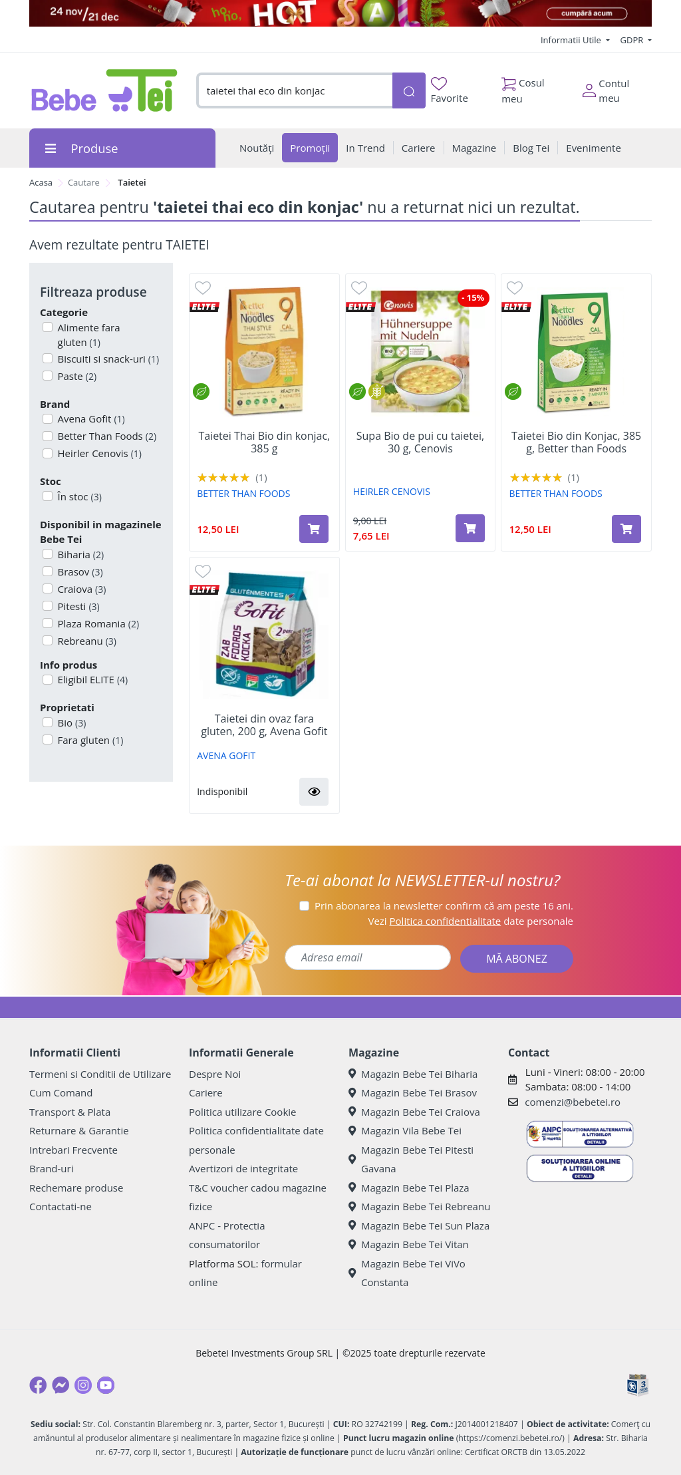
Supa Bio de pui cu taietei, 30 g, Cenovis (420, 442)
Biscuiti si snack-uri (107, 358)
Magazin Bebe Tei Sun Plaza (418, 1225)
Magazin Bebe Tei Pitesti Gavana (411, 1159)
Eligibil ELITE (91, 679)
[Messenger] (60, 1385)
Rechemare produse (76, 1187)
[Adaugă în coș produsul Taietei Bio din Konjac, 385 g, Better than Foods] (626, 529)
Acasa (41, 182)
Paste (76, 376)
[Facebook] (38, 1385)
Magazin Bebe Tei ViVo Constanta (407, 1273)
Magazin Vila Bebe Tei (405, 1130)
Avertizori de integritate (243, 1168)
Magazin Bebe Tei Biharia (412, 1073)
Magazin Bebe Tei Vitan (408, 1244)
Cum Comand (61, 1092)
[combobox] (294, 91)
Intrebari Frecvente (73, 1149)
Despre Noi (215, 1073)
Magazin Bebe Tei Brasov (412, 1092)
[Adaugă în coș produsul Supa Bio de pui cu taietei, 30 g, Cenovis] (470, 528)
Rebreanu (85, 640)
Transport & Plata (69, 1111)
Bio (70, 722)
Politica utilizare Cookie (242, 1111)
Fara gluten (89, 739)
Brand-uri (51, 1168)
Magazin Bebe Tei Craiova (414, 1111)
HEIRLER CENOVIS (391, 491)
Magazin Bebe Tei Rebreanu (419, 1206)
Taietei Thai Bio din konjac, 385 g (264, 442)
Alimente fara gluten (87, 335)
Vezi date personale (470, 920)
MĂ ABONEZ (516, 958)
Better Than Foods (106, 435)
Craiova (80, 588)
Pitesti (77, 606)
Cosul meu (523, 87)
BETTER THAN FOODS (243, 493)
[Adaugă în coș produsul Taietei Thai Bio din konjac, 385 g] (314, 529)
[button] (314, 792)
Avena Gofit (90, 418)
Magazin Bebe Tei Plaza (409, 1187)
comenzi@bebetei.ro (572, 1101)
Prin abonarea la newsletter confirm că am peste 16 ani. (444, 905)
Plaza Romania (97, 623)
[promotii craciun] (340, 13)
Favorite (449, 90)
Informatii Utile (572, 40)
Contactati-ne (60, 1206)
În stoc (78, 496)
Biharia (79, 554)
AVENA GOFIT (226, 755)
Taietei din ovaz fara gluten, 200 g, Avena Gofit (264, 725)
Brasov (79, 571)
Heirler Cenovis (98, 453)
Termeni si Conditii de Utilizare (100, 1073)
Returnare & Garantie (79, 1130)
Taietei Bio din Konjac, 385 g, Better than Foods (576, 442)
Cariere (206, 1092)
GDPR (633, 40)
